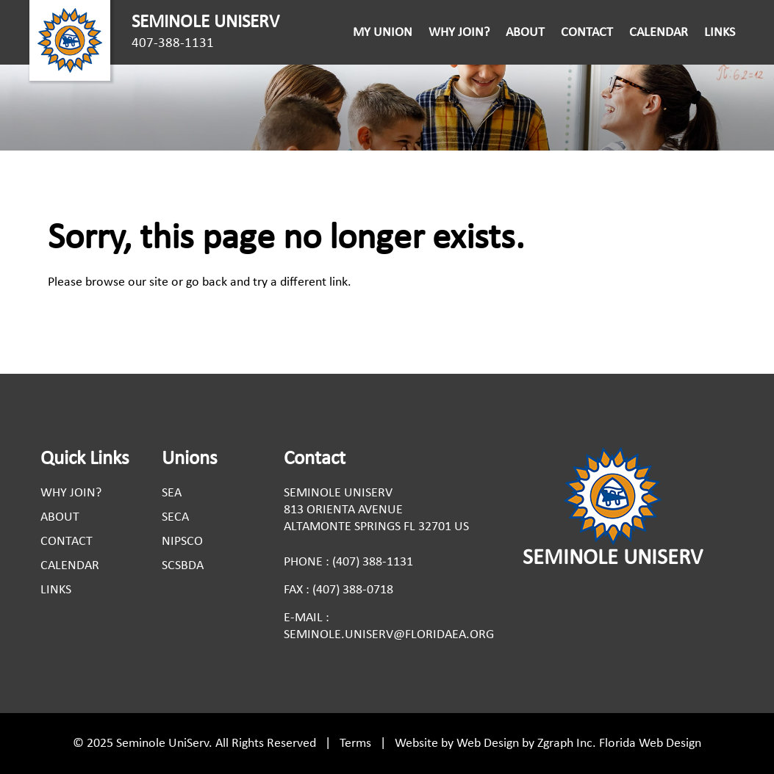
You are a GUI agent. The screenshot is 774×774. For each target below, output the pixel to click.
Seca (175, 517)
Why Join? (459, 33)
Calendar (658, 33)
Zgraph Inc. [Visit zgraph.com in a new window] (566, 744)
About (525, 33)
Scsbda (183, 566)
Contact (587, 33)
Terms (355, 744)
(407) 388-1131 (372, 562)
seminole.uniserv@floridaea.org (389, 635)
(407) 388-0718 (352, 590)
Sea (172, 493)
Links (719, 33)
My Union (382, 33)
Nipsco (182, 542)
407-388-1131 (173, 44)
